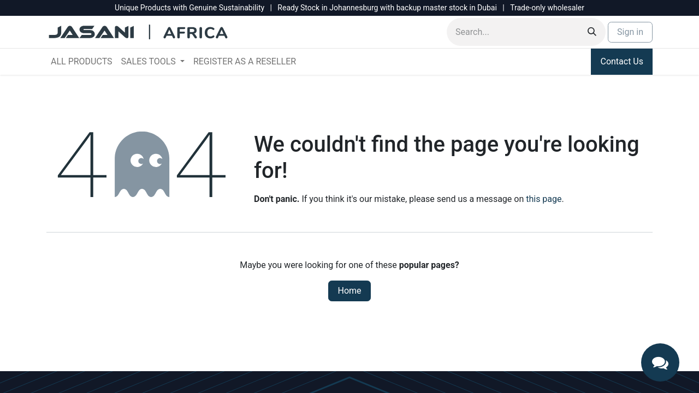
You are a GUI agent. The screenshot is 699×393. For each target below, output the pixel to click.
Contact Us (621, 61)
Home (349, 290)
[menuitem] (81, 62)
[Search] (592, 32)
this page (543, 199)
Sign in (630, 32)
